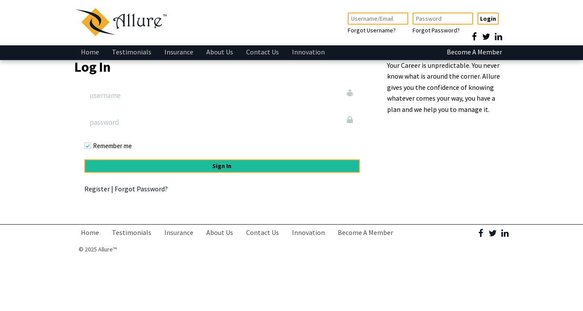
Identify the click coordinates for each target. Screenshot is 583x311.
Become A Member (474, 52)
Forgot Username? (372, 30)
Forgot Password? (436, 30)
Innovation (308, 52)
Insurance (178, 52)
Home (90, 52)
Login (488, 18)
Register (97, 188)
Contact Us (262, 52)
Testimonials (131, 52)
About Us (219, 52)
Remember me (112, 146)
